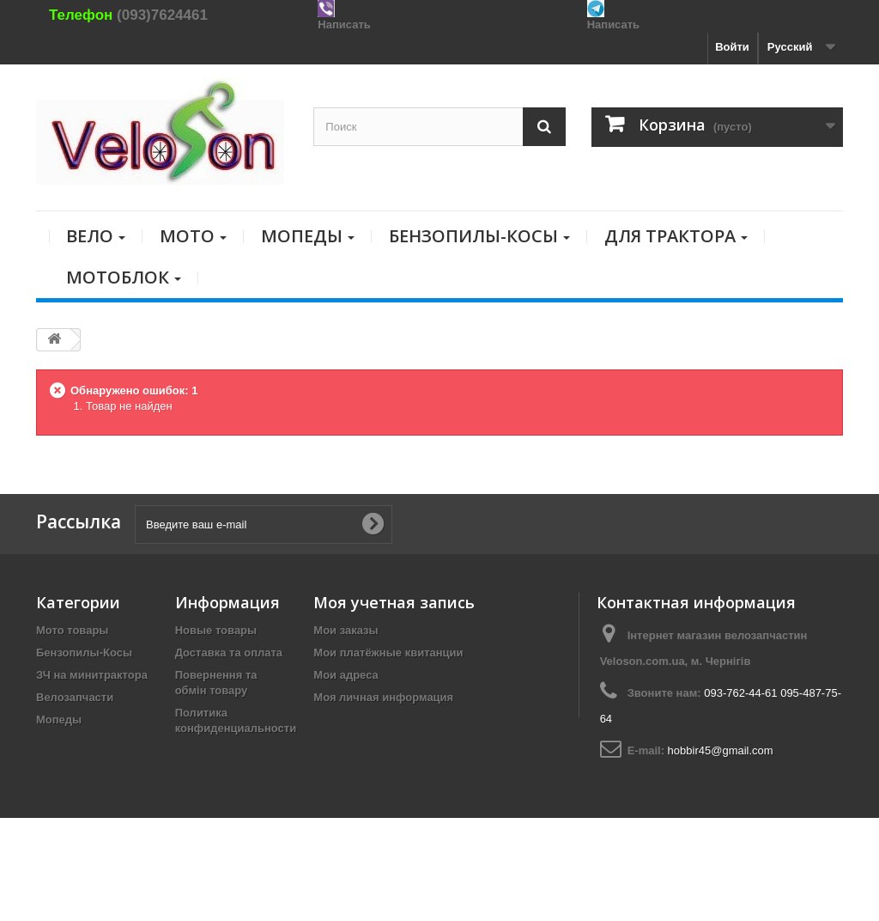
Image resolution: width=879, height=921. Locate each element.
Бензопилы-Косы (84, 652)
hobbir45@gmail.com (720, 750)
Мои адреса (345, 674)
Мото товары (72, 630)
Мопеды (59, 719)
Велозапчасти (74, 697)
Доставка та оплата (228, 652)
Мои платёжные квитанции (388, 652)
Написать (344, 24)
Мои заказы (345, 630)
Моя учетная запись (394, 602)
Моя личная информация (383, 697)
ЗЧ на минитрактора (92, 674)
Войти (732, 46)
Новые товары (216, 630)
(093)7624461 (162, 15)
